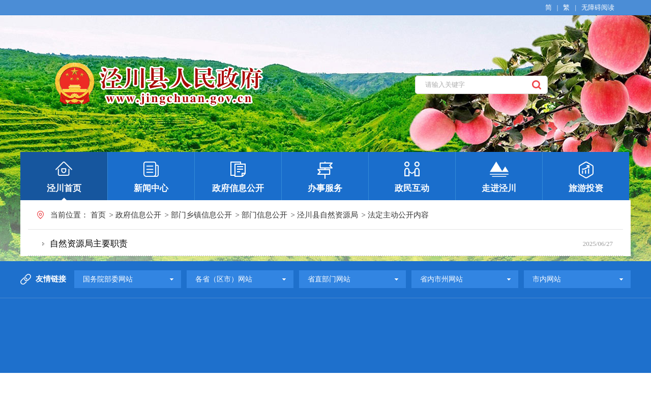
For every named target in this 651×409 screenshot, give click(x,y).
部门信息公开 (264, 215)
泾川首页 (64, 188)
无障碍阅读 (597, 7)
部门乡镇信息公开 (201, 215)
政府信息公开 (238, 188)
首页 (98, 215)
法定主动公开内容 (398, 215)
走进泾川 (499, 188)
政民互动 (412, 188)
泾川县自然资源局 (327, 215)
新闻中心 (151, 188)
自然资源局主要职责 (89, 243)
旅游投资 (586, 188)
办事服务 (325, 188)
